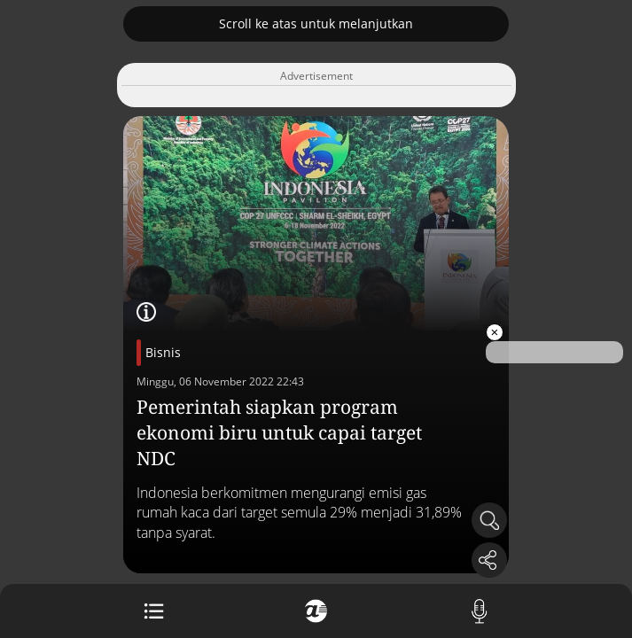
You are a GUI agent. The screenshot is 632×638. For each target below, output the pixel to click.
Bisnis (163, 352)
